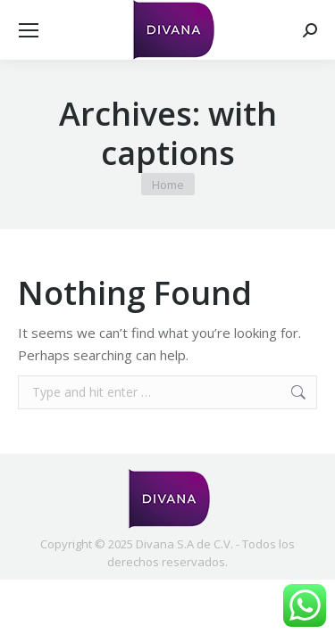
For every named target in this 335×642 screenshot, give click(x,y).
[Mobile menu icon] (28, 30)
